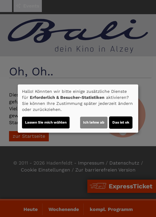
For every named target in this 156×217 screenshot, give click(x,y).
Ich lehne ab (94, 122)
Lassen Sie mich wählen (46, 122)
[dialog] (78, 108)
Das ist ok (120, 122)
